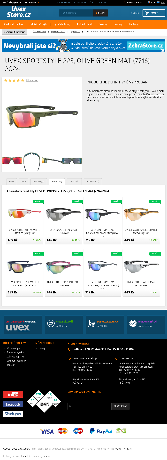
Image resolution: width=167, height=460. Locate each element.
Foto (24, 182)
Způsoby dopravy (15, 357)
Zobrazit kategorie (15, 32)
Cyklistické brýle (38, 24)
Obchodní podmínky (16, 361)
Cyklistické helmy (13, 24)
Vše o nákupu (80, 3)
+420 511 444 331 (134, 2)
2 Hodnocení (32, 80)
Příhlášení (134, 12)
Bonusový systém (15, 352)
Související (74, 182)
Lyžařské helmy (62, 24)
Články (93, 3)
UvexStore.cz (30, 2)
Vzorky (103, 24)
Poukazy (133, 24)
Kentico (46, 456)
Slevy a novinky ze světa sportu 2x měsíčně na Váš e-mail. (95, 398)
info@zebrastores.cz (152, 94)
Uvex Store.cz (19, 12)
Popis (11, 182)
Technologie (38, 182)
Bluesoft (24, 456)
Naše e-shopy (63, 3)
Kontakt (103, 3)
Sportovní (75, 32)
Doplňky (118, 24)
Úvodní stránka (39, 32)
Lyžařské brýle (85, 24)
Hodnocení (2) (92, 182)
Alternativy (57, 182)
